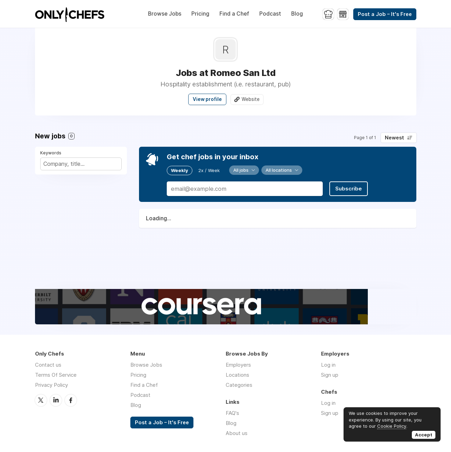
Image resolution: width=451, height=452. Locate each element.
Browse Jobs (164, 13)
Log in (328, 364)
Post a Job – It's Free (385, 14)
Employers (238, 364)
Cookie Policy (391, 426)
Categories (239, 385)
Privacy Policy (51, 385)
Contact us (48, 364)
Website (251, 99)
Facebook (71, 400)
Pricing (200, 13)
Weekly (179, 170)
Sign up (329, 375)
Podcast (270, 13)
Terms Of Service (56, 375)
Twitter (41, 400)
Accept (423, 434)
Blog (297, 13)
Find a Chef (234, 13)
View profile (207, 99)
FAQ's (232, 413)
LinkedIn (56, 400)
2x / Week (209, 170)
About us (237, 433)
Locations (237, 375)
